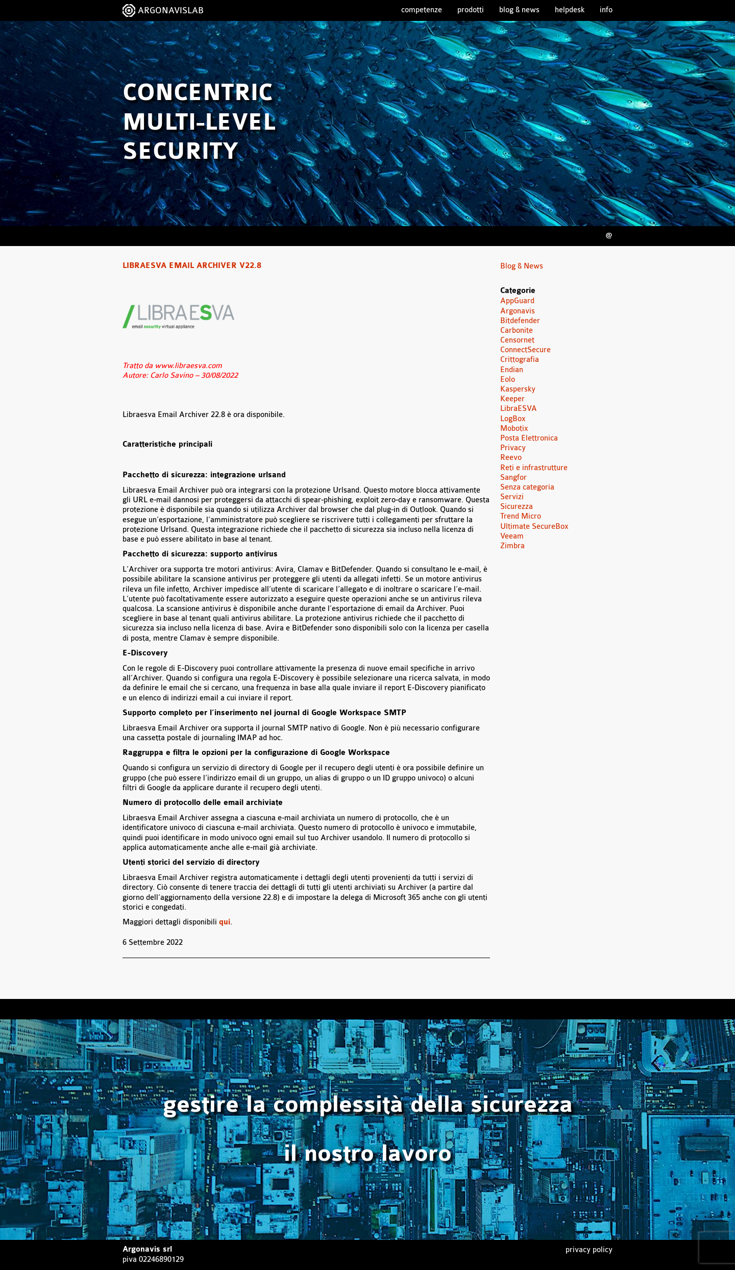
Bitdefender (520, 320)
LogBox (513, 418)
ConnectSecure (525, 350)
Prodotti (470, 10)
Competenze (421, 10)
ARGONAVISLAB (171, 10)
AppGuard (517, 301)
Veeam (512, 536)
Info (606, 10)
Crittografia (519, 359)
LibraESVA (518, 408)
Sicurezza (516, 506)
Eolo (507, 379)
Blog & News (519, 10)
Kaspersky (517, 389)
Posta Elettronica (529, 438)
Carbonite (516, 330)
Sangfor (513, 477)
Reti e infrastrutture (534, 467)
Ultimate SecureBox (534, 526)
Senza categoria (527, 487)
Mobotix (514, 428)
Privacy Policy (589, 1249)
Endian (511, 369)
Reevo (511, 457)
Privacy (513, 448)
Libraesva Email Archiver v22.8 (191, 266)
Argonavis (517, 311)
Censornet (517, 340)
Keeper (512, 399)
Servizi (512, 497)
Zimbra (512, 546)
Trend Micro (520, 516)
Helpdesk (569, 10)
